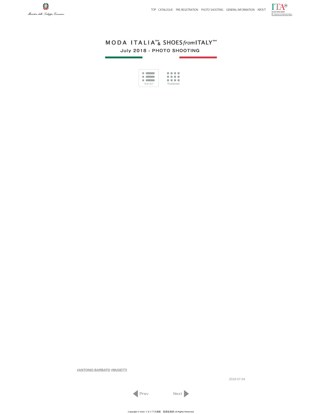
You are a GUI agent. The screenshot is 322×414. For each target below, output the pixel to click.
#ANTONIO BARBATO (93, 370)
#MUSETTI (119, 370)
